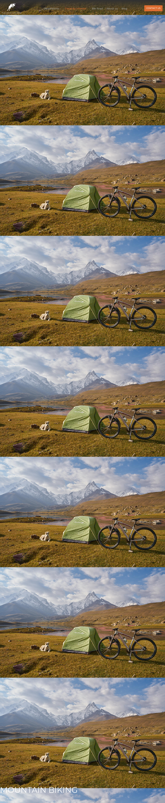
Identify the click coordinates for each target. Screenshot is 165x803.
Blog (124, 8)
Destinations (52, 8)
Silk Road (97, 8)
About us (112, 8)
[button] (153, 8)
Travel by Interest (76, 8)
